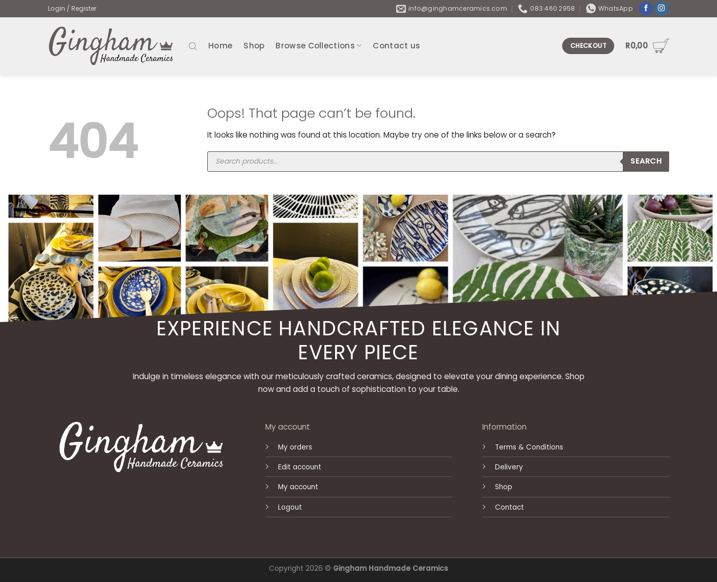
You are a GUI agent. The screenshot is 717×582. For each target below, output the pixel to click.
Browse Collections (318, 45)
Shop (253, 45)
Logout (290, 507)
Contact (509, 507)
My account (298, 487)
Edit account (299, 467)
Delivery (509, 467)
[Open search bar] (193, 45)
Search (645, 161)
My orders (295, 447)
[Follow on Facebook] (646, 9)
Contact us (396, 45)
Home (220, 45)
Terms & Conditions (529, 447)
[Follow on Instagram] (661, 9)
